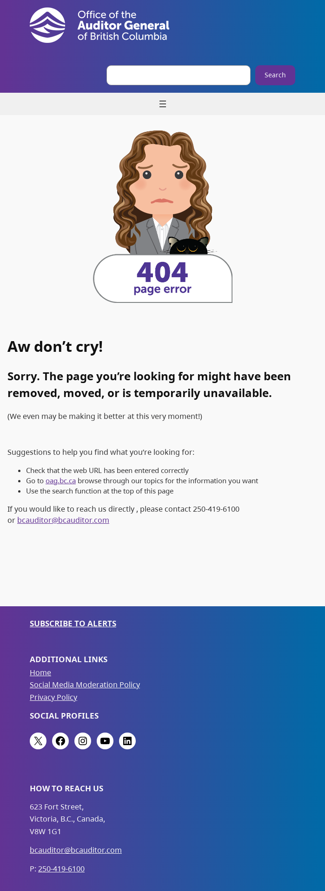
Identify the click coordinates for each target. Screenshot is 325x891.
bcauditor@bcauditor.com (63, 520)
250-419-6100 (61, 869)
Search (275, 74)
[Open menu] (162, 104)
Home (40, 672)
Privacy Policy (53, 697)
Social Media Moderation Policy (85, 684)
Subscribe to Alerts (73, 623)
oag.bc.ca (61, 480)
